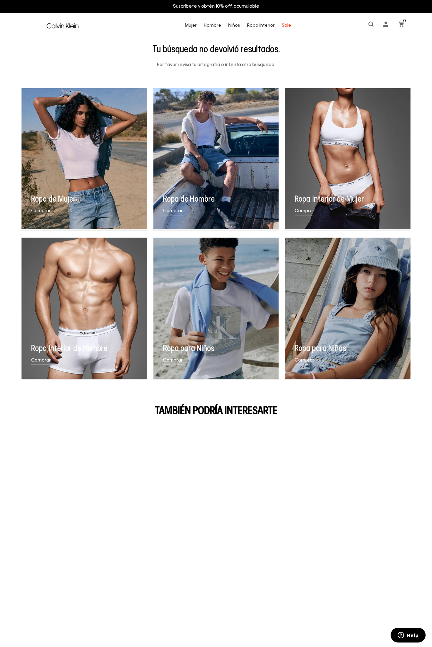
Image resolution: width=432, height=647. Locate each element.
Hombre (212, 25)
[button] (371, 26)
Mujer (191, 25)
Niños (234, 25)
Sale (286, 25)
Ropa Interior (261, 25)
